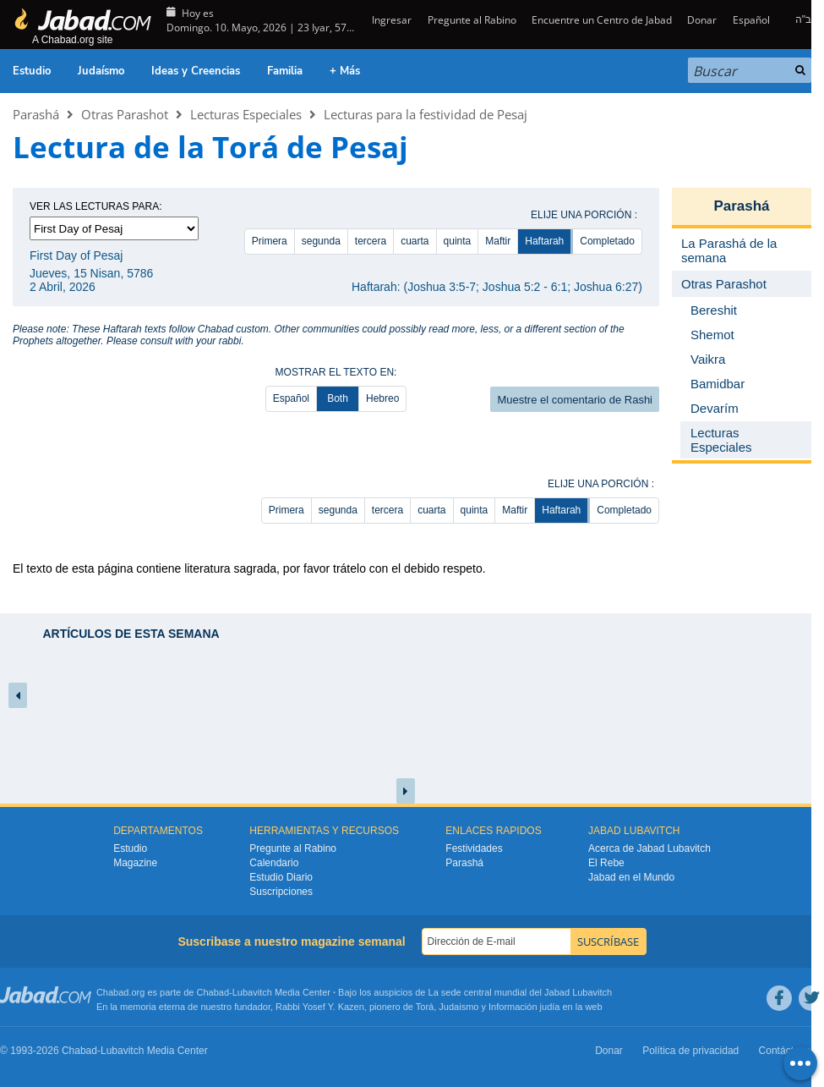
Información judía (525, 1007)
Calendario (273, 863)
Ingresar (390, 20)
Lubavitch (252, 992)
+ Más (345, 71)
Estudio (32, 71)
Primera (269, 241)
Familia (285, 71)
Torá (425, 1007)
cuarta (414, 241)
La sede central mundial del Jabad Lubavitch (520, 992)
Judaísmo (101, 71)
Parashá (36, 114)
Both (337, 398)
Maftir (497, 241)
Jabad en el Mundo (631, 877)
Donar (702, 20)
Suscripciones (281, 892)
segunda (321, 241)
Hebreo (382, 398)
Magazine (135, 863)
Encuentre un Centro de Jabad (602, 20)
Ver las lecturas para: (96, 206)
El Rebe (606, 863)
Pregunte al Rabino (472, 20)
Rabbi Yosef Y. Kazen (320, 1007)
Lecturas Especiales (246, 114)
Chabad (213, 992)
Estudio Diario (281, 877)
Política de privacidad (690, 1051)
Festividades (473, 848)
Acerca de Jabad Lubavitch (649, 848)
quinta (458, 241)
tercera (370, 241)
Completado (607, 241)
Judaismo (458, 1007)
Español (751, 20)
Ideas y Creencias (195, 71)
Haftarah (544, 241)
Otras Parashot (124, 114)
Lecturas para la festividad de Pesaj (425, 114)
